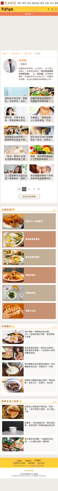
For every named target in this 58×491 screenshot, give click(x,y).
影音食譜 (31, 463)
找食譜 (19, 461)
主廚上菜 (27, 53)
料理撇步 (38, 460)
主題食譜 (28, 461)
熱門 (24, 3)
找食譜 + (29, 14)
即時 (19, 3)
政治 (29, 3)
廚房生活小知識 (19, 463)
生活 (52, 3)
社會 (47, 3)
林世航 (23, 60)
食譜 (4, 53)
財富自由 (35, 3)
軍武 (42, 3)
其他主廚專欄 (29, 196)
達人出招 (15, 53)
